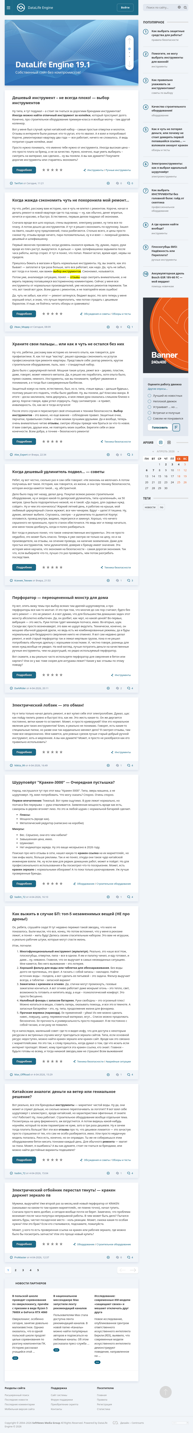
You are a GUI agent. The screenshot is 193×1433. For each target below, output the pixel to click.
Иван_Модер (21, 327)
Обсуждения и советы (97, 314)
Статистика (103, 1409)
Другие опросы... (158, 388)
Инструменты (95, 170)
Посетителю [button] (105, 1388)
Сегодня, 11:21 (35, 183)
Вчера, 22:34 (38, 454)
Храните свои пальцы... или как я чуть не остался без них (68, 343)
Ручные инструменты (118, 170)
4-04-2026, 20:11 (39, 688)
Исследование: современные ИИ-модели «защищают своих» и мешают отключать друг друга (112, 1304)
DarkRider (20, 688)
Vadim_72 (19, 897)
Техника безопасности (117, 441)
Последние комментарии (20, 1404)
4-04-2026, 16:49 (38, 765)
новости (150, 507)
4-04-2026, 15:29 (43, 1074)
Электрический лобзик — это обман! (48, 705)
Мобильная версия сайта (19, 1409)
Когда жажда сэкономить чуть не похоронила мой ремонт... (70, 200)
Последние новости (16, 1399)
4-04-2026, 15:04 (38, 1173)
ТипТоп (18, 183)
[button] (129, 41)
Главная (101, 1395)
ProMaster (20, 1257)
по (161, 507)
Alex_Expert (21, 454)
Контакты (56, 1409)
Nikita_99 (19, 765)
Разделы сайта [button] (15, 1388)
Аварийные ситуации (118, 1061)
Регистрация (104, 1404)
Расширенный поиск (17, 1395)
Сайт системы (59, 1395)
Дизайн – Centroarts (128, 1423)
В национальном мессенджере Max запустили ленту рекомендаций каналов (70, 1302)
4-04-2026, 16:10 (38, 897)
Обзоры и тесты (121, 314)
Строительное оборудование (114, 883)
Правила (102, 1399)
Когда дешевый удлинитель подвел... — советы (58, 471)
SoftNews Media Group (46, 1423)
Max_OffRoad (22, 1074)
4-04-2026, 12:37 (39, 1257)
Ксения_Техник (23, 580)
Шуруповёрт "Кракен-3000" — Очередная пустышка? (63, 782)
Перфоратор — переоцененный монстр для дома (60, 597)
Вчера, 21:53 (43, 580)
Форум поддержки (62, 1399)
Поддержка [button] (59, 1388)
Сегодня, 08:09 (42, 327)
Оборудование (85, 883)
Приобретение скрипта (64, 1404)
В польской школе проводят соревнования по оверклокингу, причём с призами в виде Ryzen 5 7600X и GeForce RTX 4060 (30, 1304)
